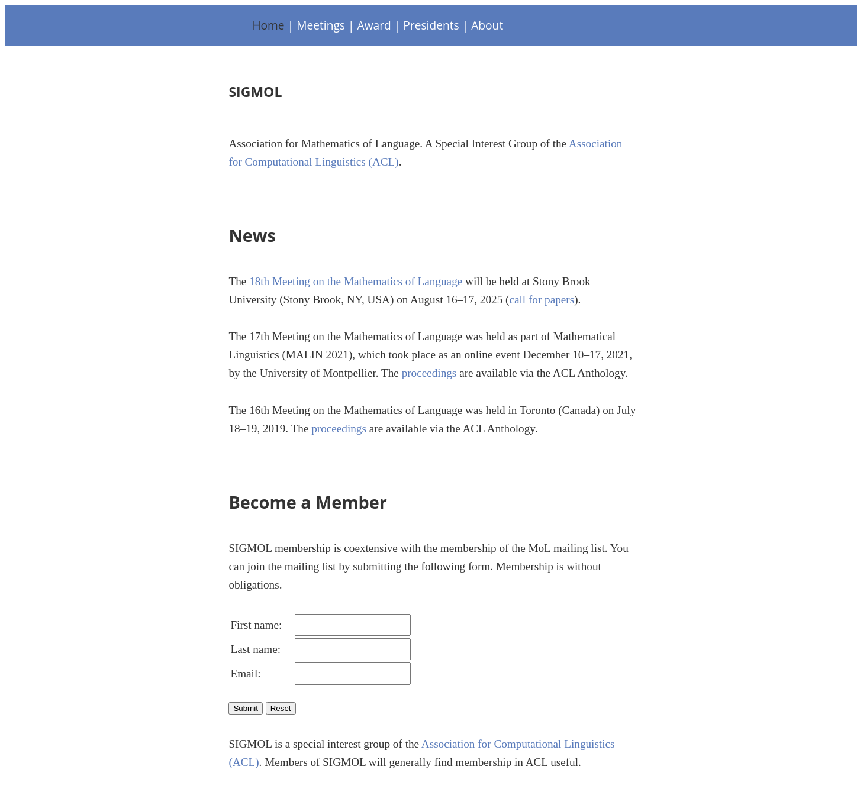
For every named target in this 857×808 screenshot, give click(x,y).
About (487, 25)
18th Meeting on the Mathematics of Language (355, 281)
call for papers (541, 299)
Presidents (431, 25)
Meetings (321, 25)
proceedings (429, 373)
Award (374, 25)
